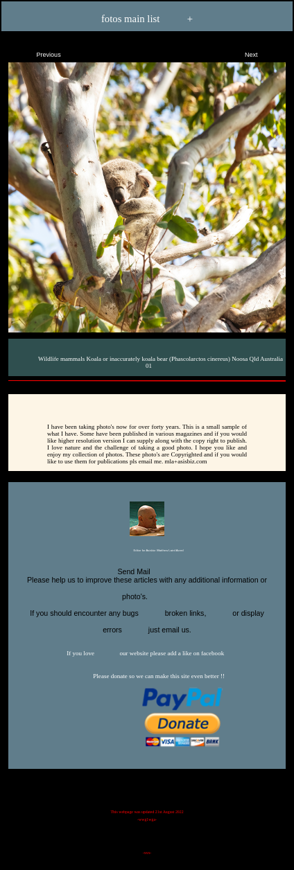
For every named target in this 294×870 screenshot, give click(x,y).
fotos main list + (147, 19)
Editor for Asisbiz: (146, 551)
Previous (36, 52)
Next (263, 52)
